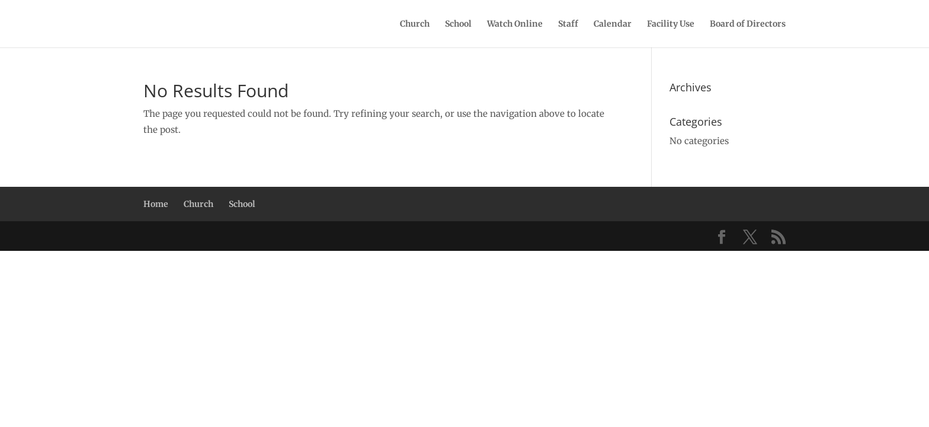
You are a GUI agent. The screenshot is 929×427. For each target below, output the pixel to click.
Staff (568, 24)
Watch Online (515, 24)
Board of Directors (748, 24)
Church (415, 24)
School (458, 24)
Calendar (613, 24)
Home (155, 204)
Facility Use (670, 24)
